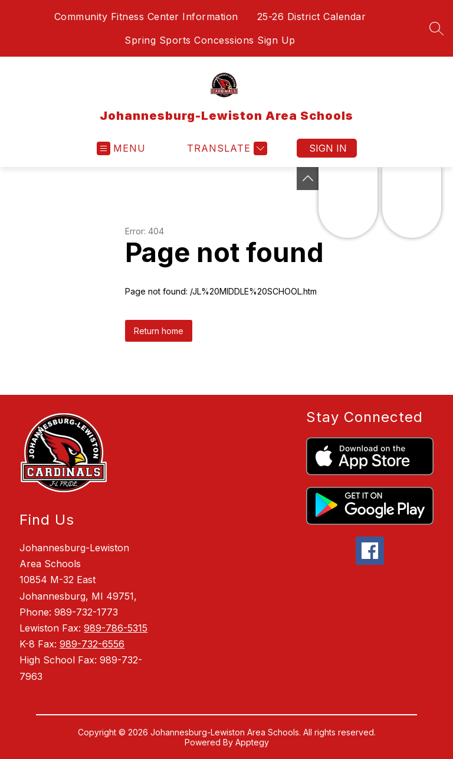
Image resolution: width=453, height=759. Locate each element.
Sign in (328, 148)
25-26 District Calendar (311, 16)
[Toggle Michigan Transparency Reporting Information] (308, 178)
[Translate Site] (225, 148)
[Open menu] (121, 148)
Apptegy (252, 742)
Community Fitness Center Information (146, 16)
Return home (158, 331)
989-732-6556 (92, 644)
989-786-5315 (115, 628)
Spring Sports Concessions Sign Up (210, 40)
